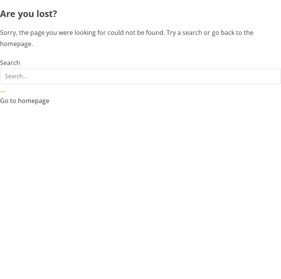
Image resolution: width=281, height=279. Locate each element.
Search (10, 63)
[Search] (2, 92)
